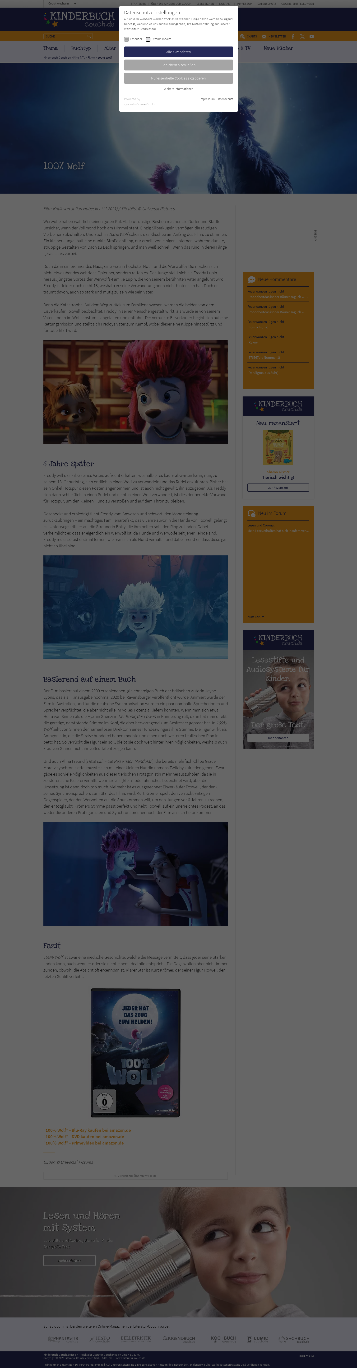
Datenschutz (225, 99)
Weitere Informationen (178, 89)
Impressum (207, 99)
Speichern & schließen (179, 64)
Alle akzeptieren (178, 51)
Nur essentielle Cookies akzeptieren (178, 78)
